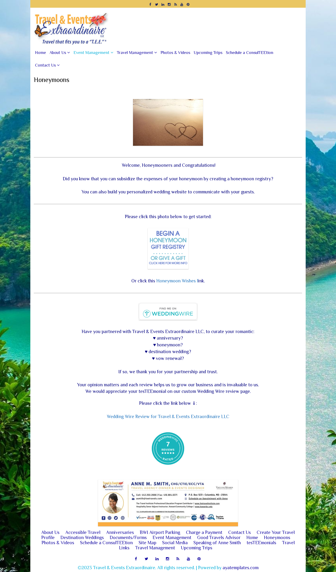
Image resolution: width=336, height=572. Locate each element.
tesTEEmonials (261, 542)
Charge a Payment (204, 532)
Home (40, 52)
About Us (57, 52)
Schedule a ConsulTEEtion (249, 52)
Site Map (147, 542)
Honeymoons (277, 537)
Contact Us (45, 65)
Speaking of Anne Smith (217, 542)
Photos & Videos (175, 52)
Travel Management (135, 52)
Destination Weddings (82, 537)
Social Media (175, 542)
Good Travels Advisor (219, 537)
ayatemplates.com (241, 567)
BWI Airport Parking (160, 532)
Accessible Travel (82, 532)
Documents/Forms (128, 537)
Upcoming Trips (208, 52)
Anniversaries (120, 532)
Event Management (91, 52)
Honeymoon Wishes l (177, 280)
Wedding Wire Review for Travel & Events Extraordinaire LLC (168, 416)
